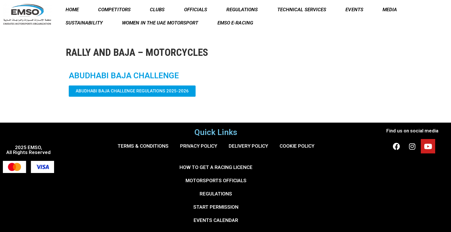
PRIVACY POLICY (198, 146)
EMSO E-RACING (235, 23)
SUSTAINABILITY (84, 23)
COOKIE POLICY (297, 146)
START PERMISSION (215, 207)
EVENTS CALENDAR (216, 220)
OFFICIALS (195, 9)
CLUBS (157, 9)
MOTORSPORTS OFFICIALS (216, 180)
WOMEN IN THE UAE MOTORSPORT (160, 23)
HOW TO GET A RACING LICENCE (216, 167)
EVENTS (354, 9)
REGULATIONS (242, 9)
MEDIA (390, 9)
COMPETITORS (114, 9)
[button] (132, 91)
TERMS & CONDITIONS (143, 146)
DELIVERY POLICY (248, 146)
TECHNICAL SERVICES (301, 9)
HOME (72, 9)
